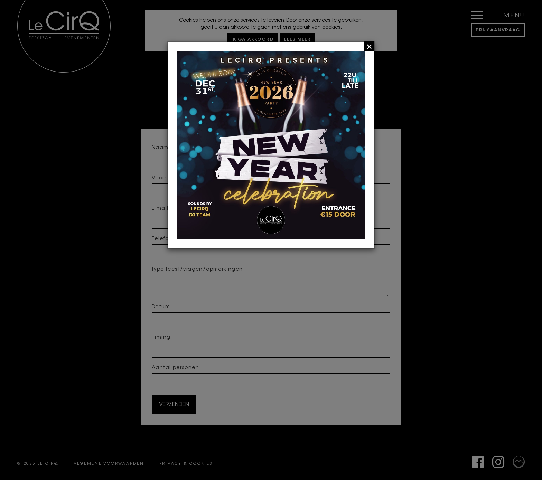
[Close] (369, 46)
